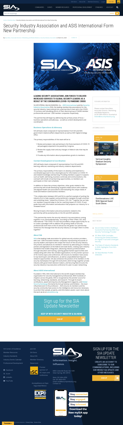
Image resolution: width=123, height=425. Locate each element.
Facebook (9, 370)
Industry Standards (10, 356)
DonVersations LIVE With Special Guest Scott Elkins (105, 201)
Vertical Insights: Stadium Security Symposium (103, 161)
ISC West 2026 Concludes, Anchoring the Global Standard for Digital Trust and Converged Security (106, 239)
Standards (99, 7)
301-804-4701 (61, 379)
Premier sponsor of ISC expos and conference (119, 2)
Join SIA (111, 2)
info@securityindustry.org (66, 381)
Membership (11, 20)
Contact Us (57, 383)
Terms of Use (37, 422)
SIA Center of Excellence (12, 349)
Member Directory (93, 2)
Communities (39, 7)
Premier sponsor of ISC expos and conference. (45, 371)
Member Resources (62, 7)
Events (49, 7)
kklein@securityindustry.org (104, 116)
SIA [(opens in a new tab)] (35, 238)
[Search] (117, 8)
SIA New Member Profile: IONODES (104, 254)
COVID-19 (74, 38)
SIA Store (74, 2)
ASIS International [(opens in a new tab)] (70, 105)
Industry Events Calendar (12, 360)
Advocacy (109, 7)
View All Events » (98, 214)
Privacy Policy (29, 422)
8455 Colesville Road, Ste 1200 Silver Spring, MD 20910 (64, 372)
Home (5, 20)
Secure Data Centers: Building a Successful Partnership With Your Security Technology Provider (107, 230)
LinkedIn (9, 377)
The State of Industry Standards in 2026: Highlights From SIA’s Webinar (106, 247)
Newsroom (34, 363)
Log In (103, 2)
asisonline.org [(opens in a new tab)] (52, 292)
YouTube (9, 381)
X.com (8, 374)
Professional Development (82, 7)
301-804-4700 (62, 377)
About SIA (82, 2)
